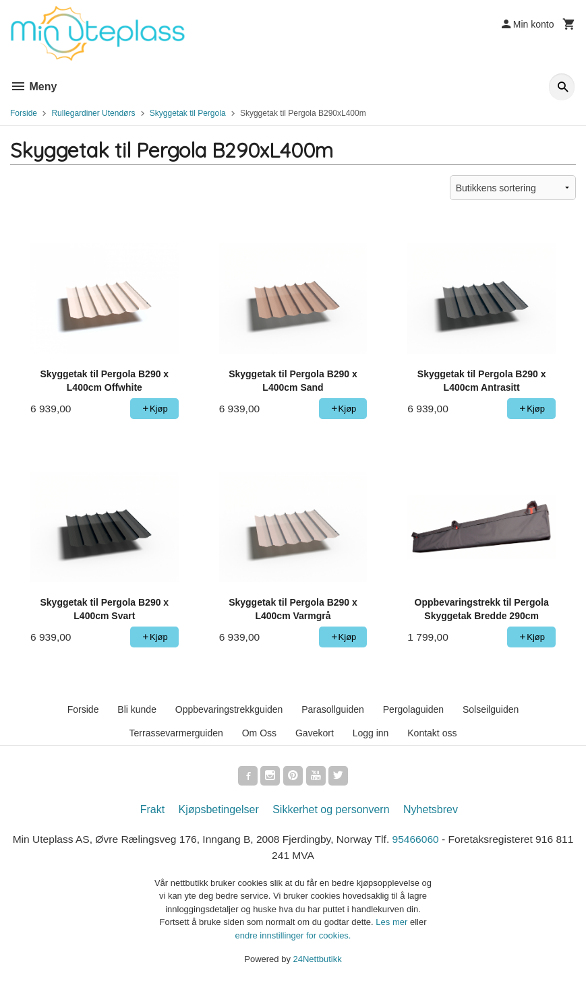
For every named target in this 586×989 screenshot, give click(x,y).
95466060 (429, 841)
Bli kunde (136, 709)
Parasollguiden (332, 709)
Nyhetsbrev (430, 811)
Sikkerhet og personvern (330, 811)
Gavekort (314, 733)
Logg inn (371, 733)
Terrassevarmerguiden (176, 733)
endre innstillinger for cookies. (293, 938)
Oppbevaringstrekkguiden (229, 709)
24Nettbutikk (317, 962)
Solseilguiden (491, 709)
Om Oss (259, 733)
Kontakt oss (432, 733)
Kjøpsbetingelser (219, 811)
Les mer (393, 925)
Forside (23, 113)
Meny (33, 86)
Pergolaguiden (413, 709)
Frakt (152, 811)
